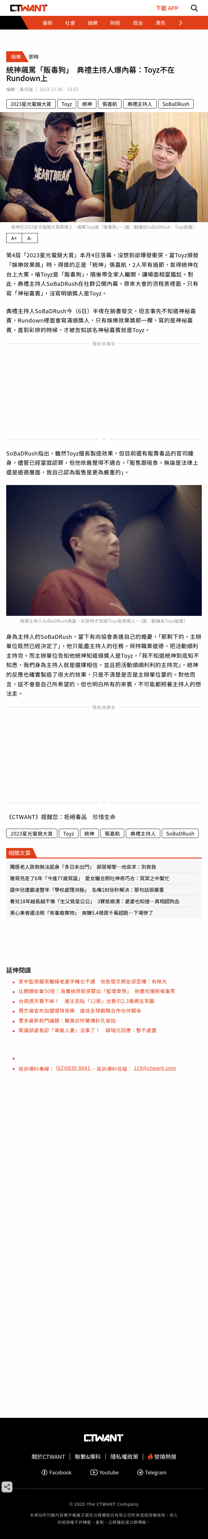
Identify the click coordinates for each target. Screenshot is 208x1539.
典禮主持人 (139, 104)
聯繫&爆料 (88, 1456)
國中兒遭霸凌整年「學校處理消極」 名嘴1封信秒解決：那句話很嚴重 (87, 889)
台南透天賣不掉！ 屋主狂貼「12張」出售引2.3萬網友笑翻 (86, 1001)
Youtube (104, 1472)
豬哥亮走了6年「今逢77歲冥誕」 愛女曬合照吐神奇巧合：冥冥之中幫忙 (90, 878)
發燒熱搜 (162, 1456)
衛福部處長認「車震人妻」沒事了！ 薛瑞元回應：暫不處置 (88, 1030)
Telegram (151, 1472)
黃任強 (26, 89)
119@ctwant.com (155, 1067)
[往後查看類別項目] (177, 22)
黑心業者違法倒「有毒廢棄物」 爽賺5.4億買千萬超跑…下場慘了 (81, 912)
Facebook (57, 1472)
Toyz (67, 104)
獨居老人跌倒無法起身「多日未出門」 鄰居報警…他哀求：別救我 (83, 866)
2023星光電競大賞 (31, 104)
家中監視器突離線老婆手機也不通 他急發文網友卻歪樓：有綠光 (93, 981)
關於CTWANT (48, 1456)
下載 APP (167, 8)
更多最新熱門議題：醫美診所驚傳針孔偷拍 (67, 1020)
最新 (48, 22)
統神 (87, 104)
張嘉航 (109, 104)
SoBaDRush (175, 104)
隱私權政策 (124, 1456)
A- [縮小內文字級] (29, 238)
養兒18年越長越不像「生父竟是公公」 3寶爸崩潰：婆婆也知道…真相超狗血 (94, 901)
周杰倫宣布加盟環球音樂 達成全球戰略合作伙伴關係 (80, 1010)
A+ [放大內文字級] (14, 238)
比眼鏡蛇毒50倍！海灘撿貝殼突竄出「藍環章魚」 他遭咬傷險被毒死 (97, 991)
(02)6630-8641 (74, 1067)
